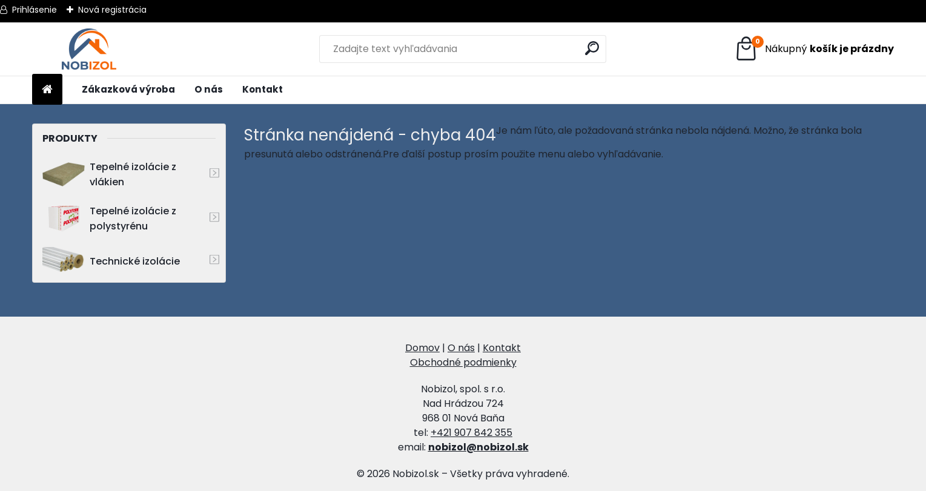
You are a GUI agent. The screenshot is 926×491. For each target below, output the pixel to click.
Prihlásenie (34, 10)
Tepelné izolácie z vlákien (109, 174)
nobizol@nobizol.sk (478, 447)
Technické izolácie (111, 261)
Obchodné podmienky (463, 362)
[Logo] (88, 49)
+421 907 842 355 (471, 433)
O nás (208, 89)
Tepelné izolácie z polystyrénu (109, 218)
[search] (592, 48)
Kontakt (262, 89)
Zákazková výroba (128, 89)
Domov (422, 348)
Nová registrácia (112, 10)
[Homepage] (47, 90)
